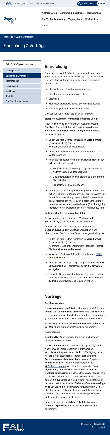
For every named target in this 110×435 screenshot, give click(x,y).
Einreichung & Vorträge (72, 13)
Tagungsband (75, 19)
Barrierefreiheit (47, 3)
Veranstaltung (94, 13)
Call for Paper (86, 113)
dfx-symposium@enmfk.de (70, 327)
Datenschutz (33, 3)
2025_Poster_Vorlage (55, 366)
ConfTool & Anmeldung (53, 19)
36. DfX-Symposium (19, 64)
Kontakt (45, 25)
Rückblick (90, 19)
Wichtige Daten (49, 13)
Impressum (20, 3)
